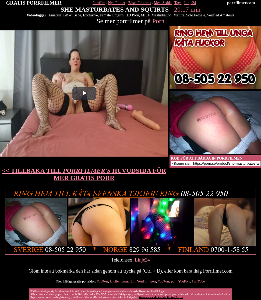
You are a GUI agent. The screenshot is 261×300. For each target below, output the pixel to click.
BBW (67, 15)
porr (153, 281)
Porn (158, 20)
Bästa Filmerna (139, 3)
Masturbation (161, 15)
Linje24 (190, 3)
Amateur (54, 15)
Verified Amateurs (220, 15)
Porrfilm (99, 3)
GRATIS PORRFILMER (34, 3)
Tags (177, 3)
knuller (114, 281)
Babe (77, 15)
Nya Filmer (116, 3)
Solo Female (195, 15)
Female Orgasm (112, 15)
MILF (145, 15)
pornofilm (128, 281)
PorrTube (198, 281)
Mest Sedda (163, 3)
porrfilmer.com (241, 3)
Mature (178, 15)
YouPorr (102, 281)
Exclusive (90, 15)
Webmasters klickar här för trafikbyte (161, 297)
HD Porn (132, 15)
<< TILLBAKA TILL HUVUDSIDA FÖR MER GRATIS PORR (84, 174)
